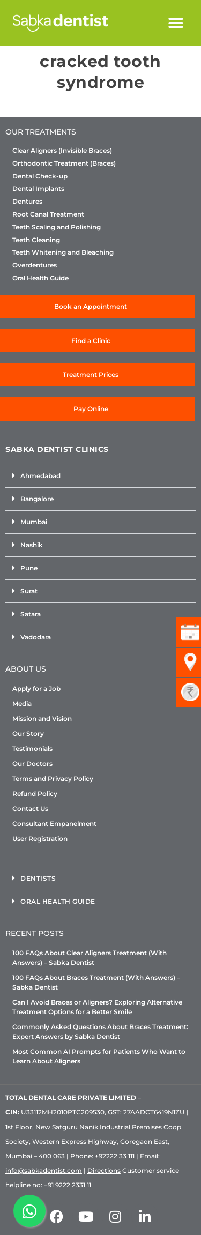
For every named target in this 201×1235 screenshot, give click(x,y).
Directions (104, 1170)
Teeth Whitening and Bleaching (63, 252)
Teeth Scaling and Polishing (56, 227)
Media (22, 704)
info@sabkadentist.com (43, 1170)
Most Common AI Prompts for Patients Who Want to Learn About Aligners (98, 1056)
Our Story (28, 734)
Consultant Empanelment (54, 824)
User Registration (40, 839)
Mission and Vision (42, 719)
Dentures (27, 201)
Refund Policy (34, 794)
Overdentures (34, 265)
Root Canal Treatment (48, 214)
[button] (176, 23)
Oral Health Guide (40, 278)
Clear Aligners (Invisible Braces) (62, 150)
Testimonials (32, 749)
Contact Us (30, 809)
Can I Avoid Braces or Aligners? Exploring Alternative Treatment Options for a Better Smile (97, 1007)
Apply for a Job (36, 689)
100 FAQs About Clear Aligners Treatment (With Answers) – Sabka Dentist (89, 957)
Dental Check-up (40, 176)
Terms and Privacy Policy (52, 779)
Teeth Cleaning (36, 240)
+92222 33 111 (115, 1156)
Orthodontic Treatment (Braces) (64, 163)
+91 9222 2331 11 (67, 1185)
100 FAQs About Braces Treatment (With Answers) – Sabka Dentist (96, 982)
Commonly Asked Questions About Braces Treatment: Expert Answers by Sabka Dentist (100, 1031)
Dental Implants (38, 188)
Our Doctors (32, 764)
